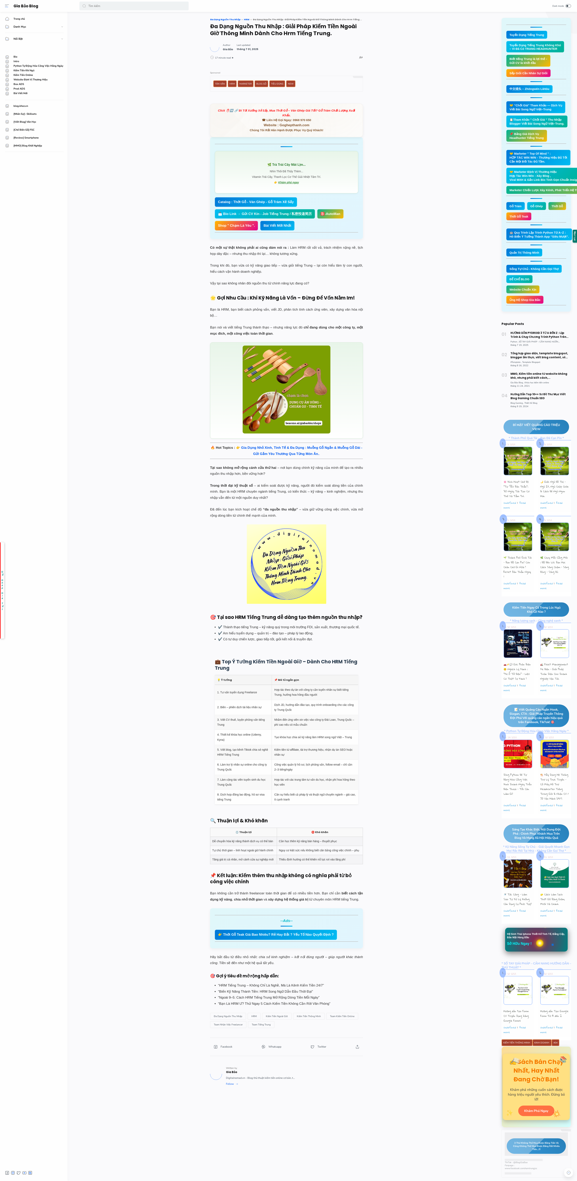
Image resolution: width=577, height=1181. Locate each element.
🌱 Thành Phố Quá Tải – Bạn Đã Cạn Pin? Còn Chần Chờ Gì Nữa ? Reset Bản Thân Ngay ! (518, 569)
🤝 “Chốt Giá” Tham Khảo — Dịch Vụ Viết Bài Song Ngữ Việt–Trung (535, 107)
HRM (232, 83)
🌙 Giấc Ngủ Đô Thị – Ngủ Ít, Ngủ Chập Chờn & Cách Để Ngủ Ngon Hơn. (554, 491)
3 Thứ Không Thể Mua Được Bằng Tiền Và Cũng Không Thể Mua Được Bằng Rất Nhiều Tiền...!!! (533, 1157)
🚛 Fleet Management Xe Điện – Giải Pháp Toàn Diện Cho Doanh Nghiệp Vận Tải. (554, 674)
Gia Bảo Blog (26, 6)
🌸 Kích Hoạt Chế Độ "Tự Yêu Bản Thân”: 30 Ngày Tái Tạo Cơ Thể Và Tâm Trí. (516, 491)
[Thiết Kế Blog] (532, 404)
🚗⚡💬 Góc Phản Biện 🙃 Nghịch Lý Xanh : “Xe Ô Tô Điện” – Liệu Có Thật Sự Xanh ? (517, 674)
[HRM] (254, 1016)
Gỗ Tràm (515, 206)
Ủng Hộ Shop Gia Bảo (524, 300)
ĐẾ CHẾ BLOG (519, 279)
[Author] (228, 49)
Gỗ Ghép (536, 206)
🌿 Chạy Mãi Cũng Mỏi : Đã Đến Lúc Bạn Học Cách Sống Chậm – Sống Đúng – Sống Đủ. (554, 567)
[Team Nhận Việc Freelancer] (228, 1024)
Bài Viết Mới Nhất (277, 225)
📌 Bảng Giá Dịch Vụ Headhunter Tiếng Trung (526, 136)
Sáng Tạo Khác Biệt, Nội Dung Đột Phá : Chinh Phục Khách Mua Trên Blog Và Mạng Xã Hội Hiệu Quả (533, 843)
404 (555, 1053)
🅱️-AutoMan (330, 214)
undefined (510, 505)
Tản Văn (220, 83)
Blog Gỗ (261, 83)
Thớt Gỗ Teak (518, 216)
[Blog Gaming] (517, 404)
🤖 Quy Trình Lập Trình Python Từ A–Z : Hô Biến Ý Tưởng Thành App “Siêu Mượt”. (539, 234)
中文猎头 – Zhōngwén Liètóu (529, 89)
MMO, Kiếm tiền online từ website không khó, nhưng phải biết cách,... (540, 377)
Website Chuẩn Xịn (522, 289)
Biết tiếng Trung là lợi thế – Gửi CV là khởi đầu (528, 61)
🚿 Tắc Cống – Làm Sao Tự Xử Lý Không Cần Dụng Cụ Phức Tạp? (518, 910)
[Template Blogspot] (532, 362)
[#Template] (516, 362)
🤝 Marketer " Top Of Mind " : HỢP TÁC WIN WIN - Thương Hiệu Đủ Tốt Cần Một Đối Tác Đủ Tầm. (538, 157)
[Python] (514, 342)
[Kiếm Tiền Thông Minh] (309, 1016)
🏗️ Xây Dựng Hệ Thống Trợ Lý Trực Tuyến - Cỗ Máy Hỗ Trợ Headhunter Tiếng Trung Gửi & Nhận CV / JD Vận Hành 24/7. (554, 796)
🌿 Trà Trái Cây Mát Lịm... (286, 164)
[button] (84, 6)
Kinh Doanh (542, 1053)
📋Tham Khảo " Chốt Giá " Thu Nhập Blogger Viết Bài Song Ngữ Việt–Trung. (536, 121)
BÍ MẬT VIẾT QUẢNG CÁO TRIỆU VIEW (533, 428)
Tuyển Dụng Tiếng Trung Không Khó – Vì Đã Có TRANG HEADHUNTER (535, 46)
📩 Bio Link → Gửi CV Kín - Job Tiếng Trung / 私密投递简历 (265, 214)
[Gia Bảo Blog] (517, 383)
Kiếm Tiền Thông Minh (517, 1053)
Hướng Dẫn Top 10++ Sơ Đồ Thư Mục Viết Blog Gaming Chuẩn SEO (539, 398)
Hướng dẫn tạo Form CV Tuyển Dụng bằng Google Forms (516, 1026)
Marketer (245, 83)
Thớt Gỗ (557, 206)
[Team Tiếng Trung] (261, 1024)
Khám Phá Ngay (536, 1122)
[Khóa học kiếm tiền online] (538, 383)
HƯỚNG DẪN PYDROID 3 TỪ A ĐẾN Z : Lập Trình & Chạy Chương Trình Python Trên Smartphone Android (540, 335)
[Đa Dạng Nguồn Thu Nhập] (228, 1016)
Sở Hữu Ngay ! (519, 954)
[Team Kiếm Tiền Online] (342, 1016)
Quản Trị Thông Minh (524, 252)
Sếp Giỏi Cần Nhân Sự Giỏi (528, 73)
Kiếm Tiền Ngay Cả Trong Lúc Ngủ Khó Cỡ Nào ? (533, 612)
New (291, 83)
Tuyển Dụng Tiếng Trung (526, 35)
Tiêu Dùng (277, 83)
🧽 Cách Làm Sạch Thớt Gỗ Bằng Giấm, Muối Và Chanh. (552, 910)
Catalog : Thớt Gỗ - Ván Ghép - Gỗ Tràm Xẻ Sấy (256, 202)
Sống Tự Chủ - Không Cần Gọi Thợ (534, 269)
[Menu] (7, 6)
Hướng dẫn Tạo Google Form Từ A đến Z (554, 1024)
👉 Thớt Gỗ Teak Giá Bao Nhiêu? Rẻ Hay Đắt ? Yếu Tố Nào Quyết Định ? (276, 934)
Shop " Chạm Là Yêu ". (236, 225)
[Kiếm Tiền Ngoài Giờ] (276, 1016)
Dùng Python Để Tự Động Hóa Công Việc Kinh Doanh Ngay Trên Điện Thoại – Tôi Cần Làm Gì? (518, 793)
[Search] (134, 6)
